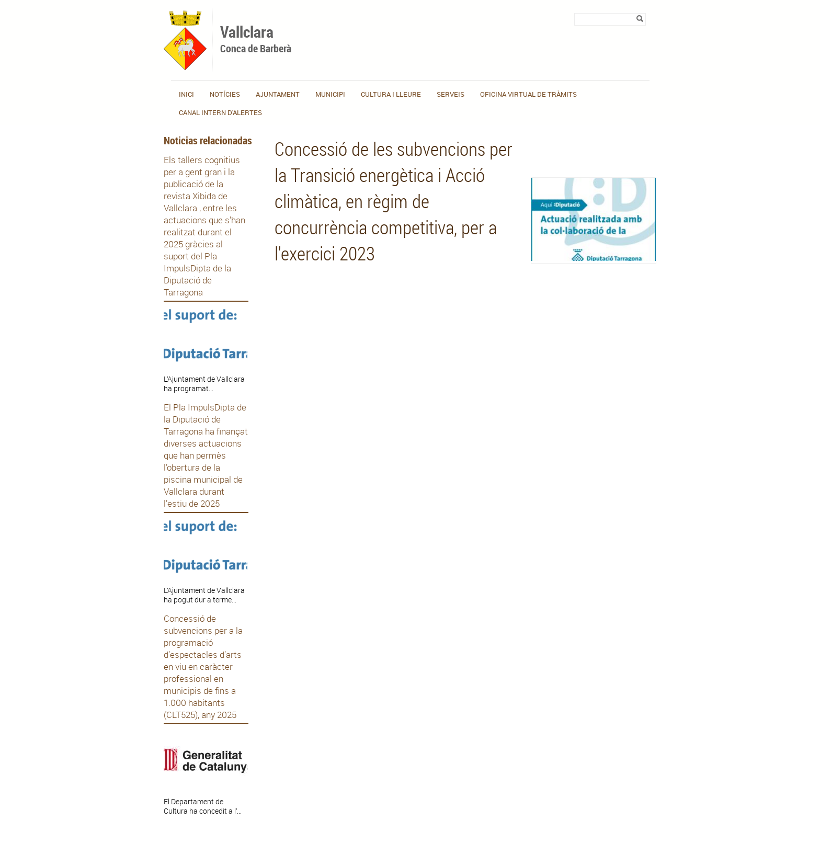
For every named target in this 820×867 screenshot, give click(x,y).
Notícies (225, 94)
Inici (186, 94)
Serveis (450, 94)
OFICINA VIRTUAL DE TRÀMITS (528, 94)
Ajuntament (278, 94)
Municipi (330, 94)
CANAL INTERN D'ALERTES (220, 112)
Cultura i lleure (391, 94)
